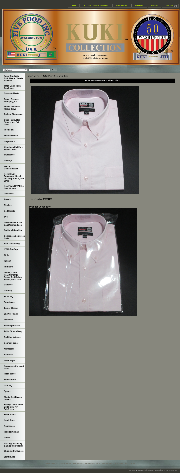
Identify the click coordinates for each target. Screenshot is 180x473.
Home (29, 76)
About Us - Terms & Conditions (96, 5)
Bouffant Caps (11, 343)
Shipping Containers (13, 451)
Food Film (8, 130)
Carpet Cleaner (11, 308)
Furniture (8, 267)
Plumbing (8, 296)
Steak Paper (9, 360)
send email (139, 5)
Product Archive (11, 432)
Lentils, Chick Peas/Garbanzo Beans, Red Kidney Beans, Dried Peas (13, 276)
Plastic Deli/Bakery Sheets (13, 398)
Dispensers (9, 141)
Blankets (8, 205)
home (74, 5)
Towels (7, 199)
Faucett (7, 261)
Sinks (6, 255)
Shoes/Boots (10, 379)
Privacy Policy (121, 5)
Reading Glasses (12, 325)
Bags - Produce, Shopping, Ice (11, 100)
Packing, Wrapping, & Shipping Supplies (13, 444)
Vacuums (8, 320)
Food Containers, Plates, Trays (12, 108)
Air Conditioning (12, 243)
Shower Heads (11, 314)
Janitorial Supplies (13, 230)
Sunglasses (9, 302)
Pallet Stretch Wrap (13, 331)
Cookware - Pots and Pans (14, 367)
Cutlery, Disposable (13, 114)
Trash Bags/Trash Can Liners (12, 87)
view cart (169, 5)
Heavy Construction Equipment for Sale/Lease (13, 406)
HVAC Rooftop (11, 249)
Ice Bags (8, 160)
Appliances (9, 426)
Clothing (37, 76)
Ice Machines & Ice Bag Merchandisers (13, 224)
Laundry (8, 290)
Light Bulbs (9, 457)
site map (154, 5)
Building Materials (12, 337)
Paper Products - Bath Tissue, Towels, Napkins (14, 78)
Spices (7, 391)
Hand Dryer (9, 420)
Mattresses (9, 349)
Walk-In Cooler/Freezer (11, 167)
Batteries (8, 285)
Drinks (7, 438)
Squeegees (9, 155)
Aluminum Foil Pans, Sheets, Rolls (14, 148)
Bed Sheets (9, 211)
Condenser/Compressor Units (14, 237)
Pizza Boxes (9, 374)
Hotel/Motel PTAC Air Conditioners (14, 187)
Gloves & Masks (11, 93)
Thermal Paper (11, 135)
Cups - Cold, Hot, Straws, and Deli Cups (12, 122)
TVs (6, 217)
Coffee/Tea (9, 193)
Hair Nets (8, 355)
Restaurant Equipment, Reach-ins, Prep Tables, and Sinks (14, 177)
